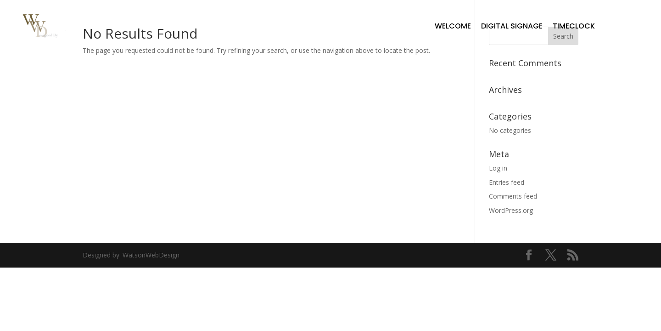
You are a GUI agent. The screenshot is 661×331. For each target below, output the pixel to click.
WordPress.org (511, 210)
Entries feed (506, 182)
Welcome (453, 26)
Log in (498, 168)
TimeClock (574, 26)
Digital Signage (512, 26)
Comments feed (513, 196)
